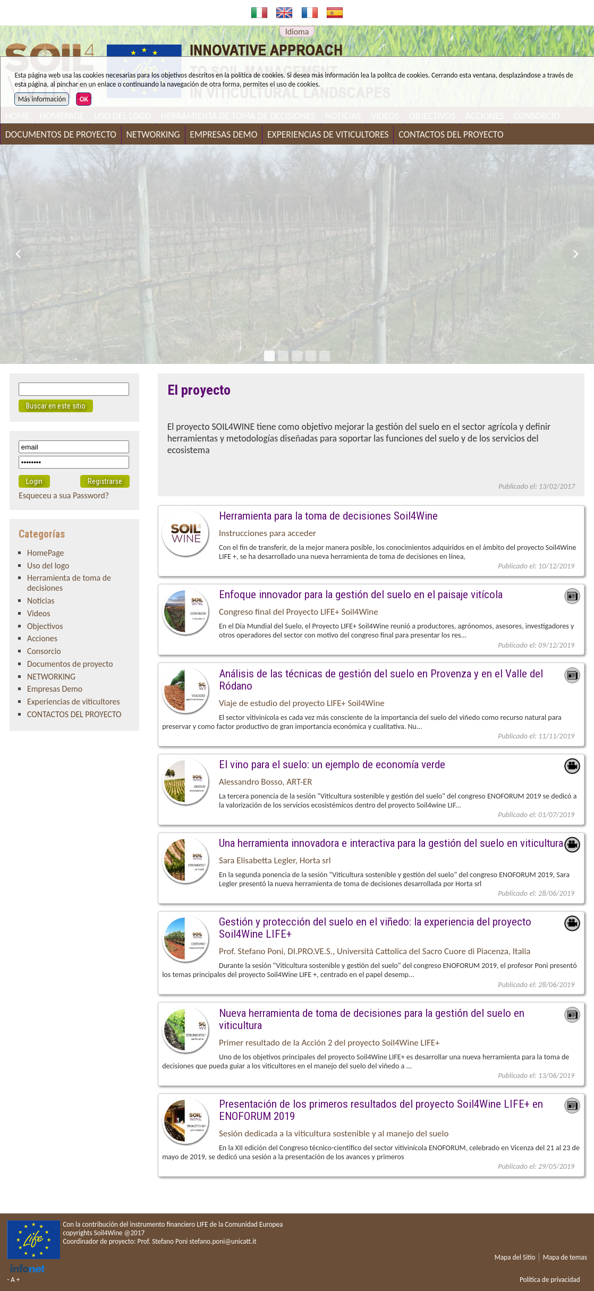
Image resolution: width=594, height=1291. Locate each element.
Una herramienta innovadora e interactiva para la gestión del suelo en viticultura (391, 843)
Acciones (42, 638)
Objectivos (45, 626)
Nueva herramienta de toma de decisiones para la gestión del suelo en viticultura (371, 1019)
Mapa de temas (565, 1257)
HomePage (45, 553)
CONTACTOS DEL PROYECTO (450, 134)
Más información (42, 99)
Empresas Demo (223, 134)
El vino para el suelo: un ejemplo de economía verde (332, 764)
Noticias (40, 601)
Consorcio (44, 651)
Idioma (297, 32)
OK (84, 99)
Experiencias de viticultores (328, 134)
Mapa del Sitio (515, 1257)
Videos (38, 613)
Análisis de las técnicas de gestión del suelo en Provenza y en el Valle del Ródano (381, 679)
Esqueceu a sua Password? (64, 495)
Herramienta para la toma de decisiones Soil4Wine (328, 515)
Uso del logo (48, 565)
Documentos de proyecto (60, 134)
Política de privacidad (550, 1279)
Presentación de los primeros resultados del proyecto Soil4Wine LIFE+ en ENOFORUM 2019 (381, 1110)
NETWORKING (153, 134)
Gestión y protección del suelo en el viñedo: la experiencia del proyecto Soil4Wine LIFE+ (375, 927)
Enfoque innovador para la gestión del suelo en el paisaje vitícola (361, 594)
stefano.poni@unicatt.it (222, 1241)
